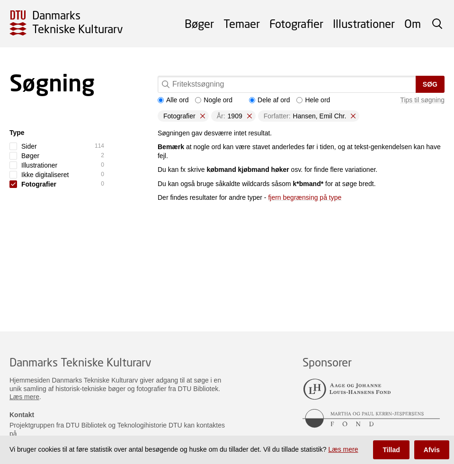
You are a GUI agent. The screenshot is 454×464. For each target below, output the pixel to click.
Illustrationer (364, 23)
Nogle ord (213, 100)
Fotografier (296, 23)
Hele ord (313, 100)
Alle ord (173, 100)
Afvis (432, 450)
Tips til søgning (422, 100)
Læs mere (24, 397)
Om (412, 23)
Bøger (199, 23)
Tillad (391, 450)
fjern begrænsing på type (304, 197)
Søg (430, 84)
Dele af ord (269, 100)
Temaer (241, 23)
